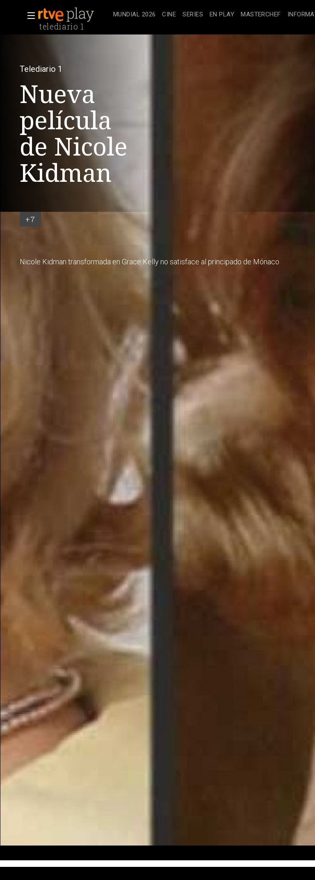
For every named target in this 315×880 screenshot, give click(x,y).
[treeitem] (134, 15)
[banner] (74, 15)
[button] (29, 16)
